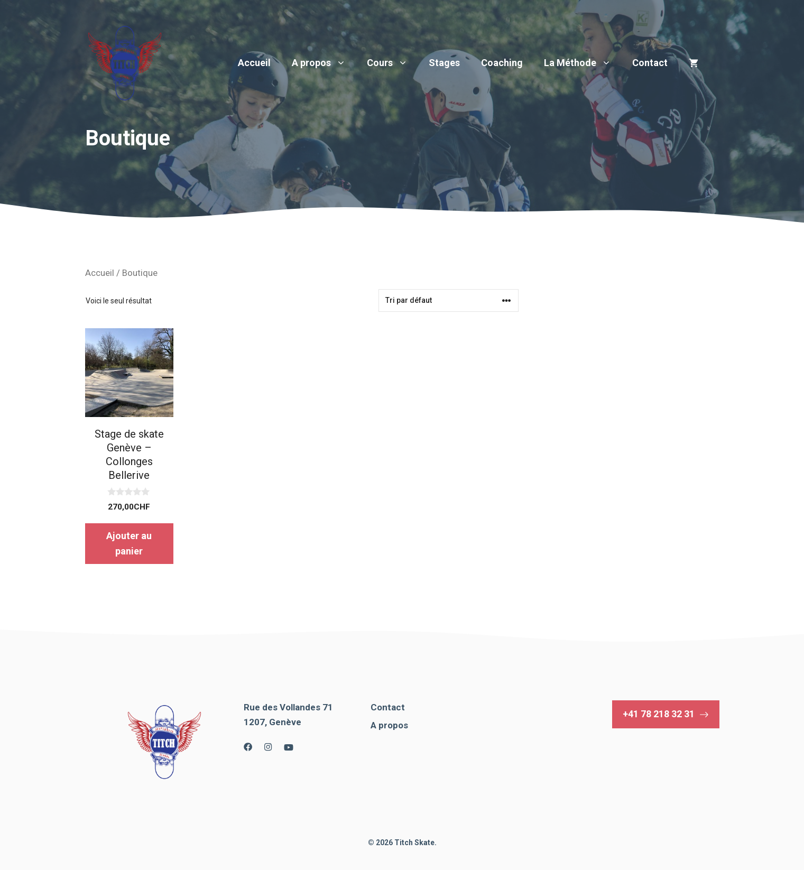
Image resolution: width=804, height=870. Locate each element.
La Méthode (583, 62)
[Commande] (448, 300)
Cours (392, 62)
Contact (650, 62)
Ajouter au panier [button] (129, 543)
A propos (324, 62)
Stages (444, 62)
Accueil (254, 62)
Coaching (502, 62)
